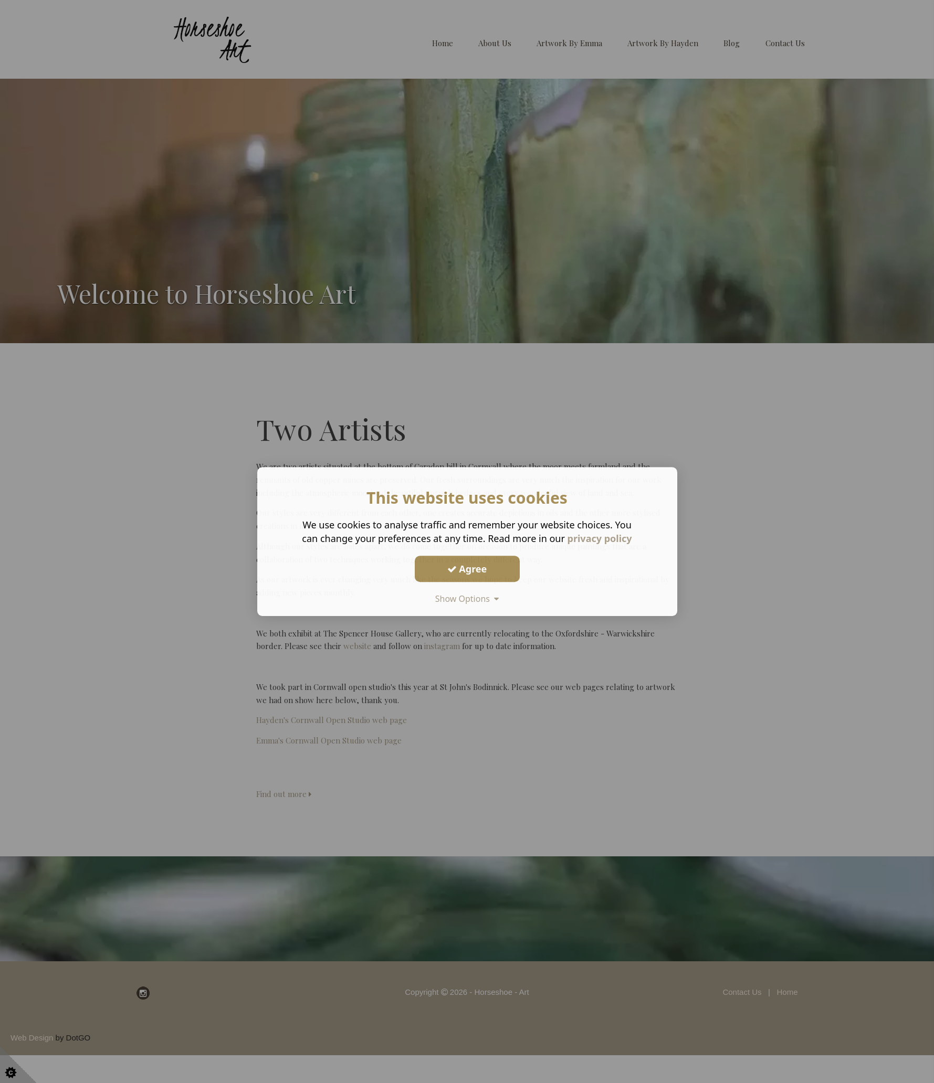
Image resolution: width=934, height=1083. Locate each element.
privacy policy (600, 538)
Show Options (467, 598)
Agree (467, 568)
